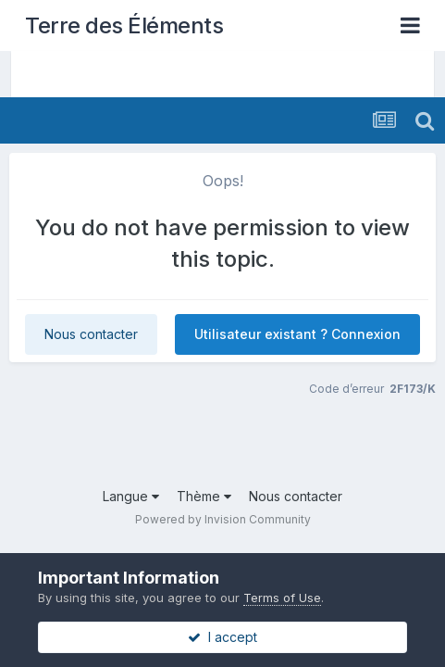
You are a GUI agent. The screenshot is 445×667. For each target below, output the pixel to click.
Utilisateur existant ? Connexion (297, 334)
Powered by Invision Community (223, 519)
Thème (204, 496)
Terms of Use (282, 597)
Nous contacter (91, 334)
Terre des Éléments (124, 25)
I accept (222, 637)
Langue (131, 496)
